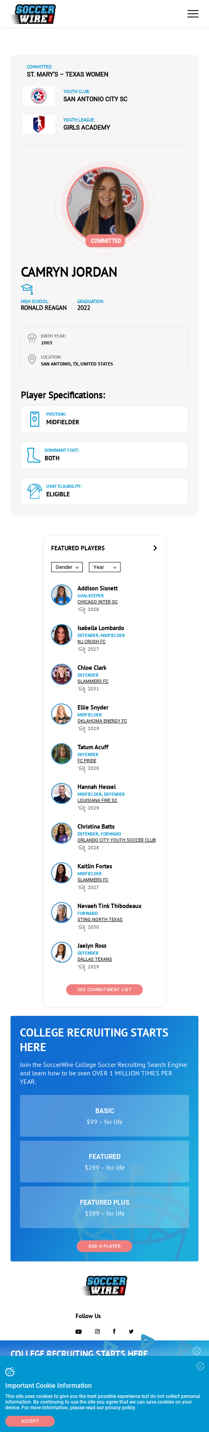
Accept (30, 1421)
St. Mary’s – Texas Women (67, 74)
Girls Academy (86, 127)
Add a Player (104, 1246)
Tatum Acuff (93, 747)
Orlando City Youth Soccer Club (117, 840)
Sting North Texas (100, 919)
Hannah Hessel (97, 787)
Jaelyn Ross (92, 945)
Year (98, 567)
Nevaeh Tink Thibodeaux (110, 906)
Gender (64, 567)
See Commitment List (105, 989)
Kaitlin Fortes (95, 866)
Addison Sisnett (98, 588)
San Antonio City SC (95, 99)
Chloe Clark (92, 667)
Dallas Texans (95, 959)
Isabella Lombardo (101, 628)
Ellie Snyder (93, 707)
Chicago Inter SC (98, 602)
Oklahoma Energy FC (102, 721)
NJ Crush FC (92, 641)
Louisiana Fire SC (97, 800)
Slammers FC (93, 681)
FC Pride (87, 760)
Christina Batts (96, 826)
